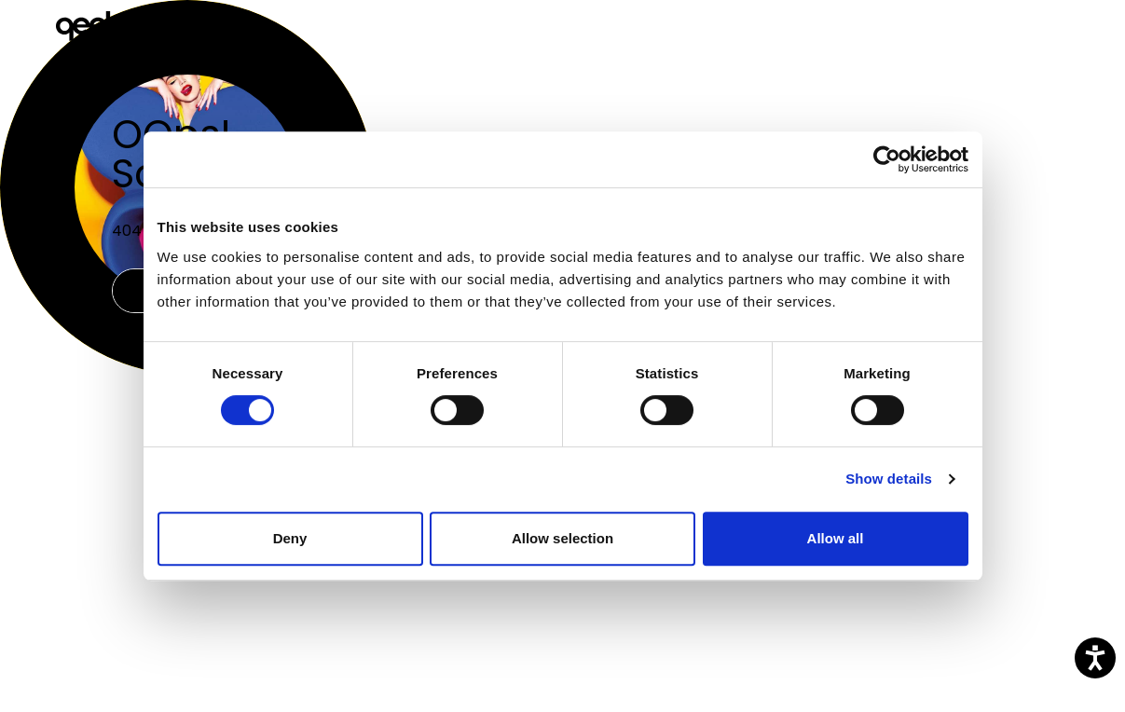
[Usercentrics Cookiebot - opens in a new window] (886, 159)
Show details (888, 478)
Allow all (835, 538)
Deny (290, 538)
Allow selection (562, 538)
